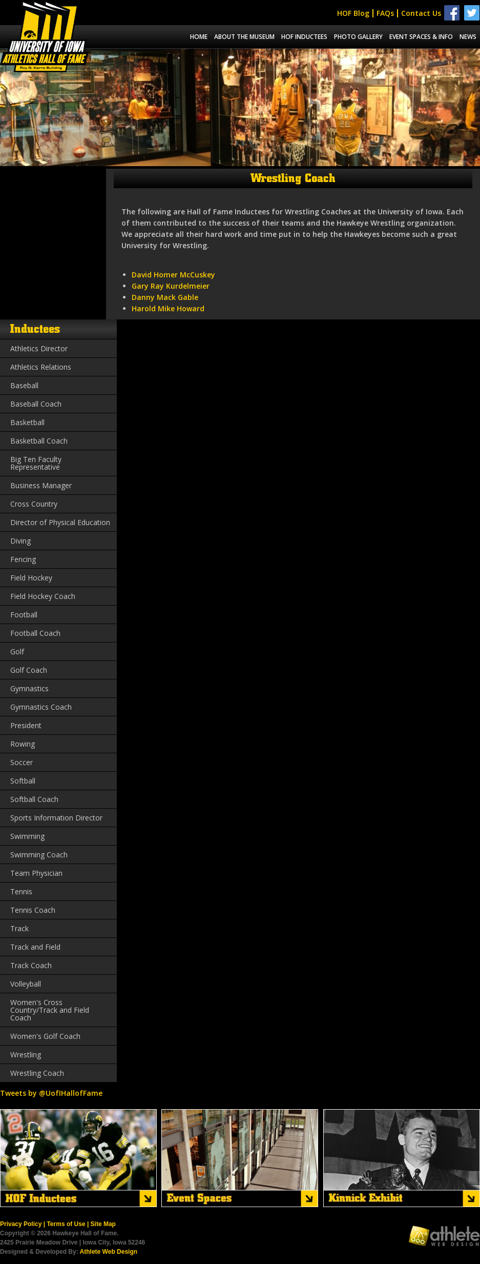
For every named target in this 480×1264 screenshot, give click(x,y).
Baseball (24, 385)
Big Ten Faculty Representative (35, 463)
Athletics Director (39, 348)
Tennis (21, 891)
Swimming (27, 836)
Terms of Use (66, 1224)
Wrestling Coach (37, 1073)
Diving (20, 541)
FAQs (385, 13)
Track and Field (35, 947)
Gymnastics (29, 688)
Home (198, 36)
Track (19, 928)
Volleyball (25, 984)
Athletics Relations (40, 367)
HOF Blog (353, 13)
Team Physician (36, 873)
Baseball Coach (35, 404)
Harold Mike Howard (168, 308)
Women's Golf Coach (45, 1036)
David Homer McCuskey (173, 274)
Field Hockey (31, 578)
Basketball (27, 422)
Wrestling (25, 1054)
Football (23, 614)
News (468, 36)
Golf (17, 651)
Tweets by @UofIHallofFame (51, 1093)
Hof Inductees (304, 36)
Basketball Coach (39, 441)
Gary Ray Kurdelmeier (171, 286)
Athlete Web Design (108, 1251)
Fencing (23, 559)
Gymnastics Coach (41, 707)
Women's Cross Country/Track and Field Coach (49, 1009)
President (25, 725)
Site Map (103, 1224)
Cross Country (33, 504)
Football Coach (35, 633)
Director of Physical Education (60, 522)
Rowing (22, 744)
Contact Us (421, 13)
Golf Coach (28, 670)
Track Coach (31, 965)
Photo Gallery (358, 36)
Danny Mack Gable (165, 297)
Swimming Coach (39, 854)
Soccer (21, 762)
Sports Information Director (56, 817)
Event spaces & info (421, 36)
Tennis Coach (32, 910)
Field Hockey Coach (42, 596)
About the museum (244, 36)
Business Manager (41, 485)
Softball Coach (34, 799)
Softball (22, 781)
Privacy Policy (20, 1224)
